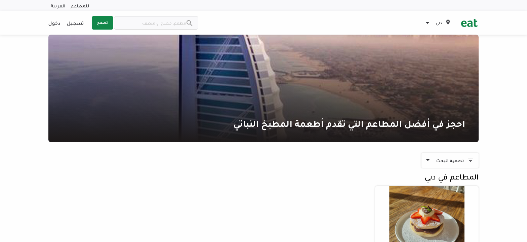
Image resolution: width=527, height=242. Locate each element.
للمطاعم (80, 5)
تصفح (102, 22)
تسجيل (75, 22)
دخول (54, 22)
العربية (58, 5)
